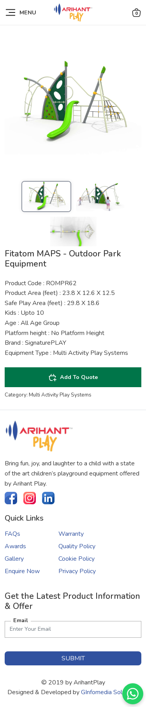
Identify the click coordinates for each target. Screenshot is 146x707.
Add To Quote (73, 377)
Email (20, 620)
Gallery (14, 558)
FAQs (12, 534)
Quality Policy (76, 546)
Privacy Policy (77, 571)
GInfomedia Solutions (110, 692)
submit (73, 658)
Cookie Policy (76, 558)
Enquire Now (22, 571)
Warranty (71, 534)
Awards (15, 546)
